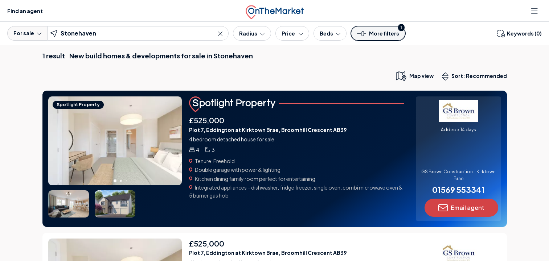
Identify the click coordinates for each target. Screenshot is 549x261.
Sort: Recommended (476, 76)
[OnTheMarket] (275, 11)
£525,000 (206, 120)
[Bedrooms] (330, 33)
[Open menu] (535, 10)
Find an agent (25, 11)
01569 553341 (458, 190)
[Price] (292, 33)
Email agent (461, 207)
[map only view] (414, 75)
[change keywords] (519, 33)
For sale (27, 33)
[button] (378, 35)
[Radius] (252, 33)
